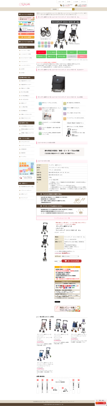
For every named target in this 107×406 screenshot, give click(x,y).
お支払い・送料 (61, 1)
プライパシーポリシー (53, 401)
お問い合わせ (83, 1)
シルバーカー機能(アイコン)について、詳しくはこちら (75, 59)
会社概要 (68, 1)
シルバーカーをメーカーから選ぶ (70, 13)
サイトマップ (71, 401)
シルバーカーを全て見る (27, 41)
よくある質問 (75, 1)
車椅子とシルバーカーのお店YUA (44, 13)
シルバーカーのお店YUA (27, 14)
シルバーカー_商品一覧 (57, 13)
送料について (63, 401)
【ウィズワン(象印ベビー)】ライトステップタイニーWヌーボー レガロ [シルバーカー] (45, 364)
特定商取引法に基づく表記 (39, 401)
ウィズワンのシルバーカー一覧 (62, 218)
